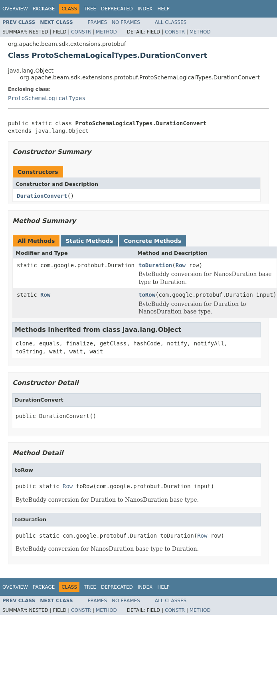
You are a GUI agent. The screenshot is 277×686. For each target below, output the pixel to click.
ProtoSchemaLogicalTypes (46, 98)
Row (181, 265)
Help (163, 9)
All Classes (170, 22)
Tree (90, 9)
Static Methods (89, 241)
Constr (81, 32)
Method (106, 32)
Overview (15, 9)
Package (44, 9)
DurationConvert (42, 196)
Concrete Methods (152, 241)
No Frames (126, 22)
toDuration (155, 265)
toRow (146, 295)
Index (145, 9)
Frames (97, 22)
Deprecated (117, 9)
